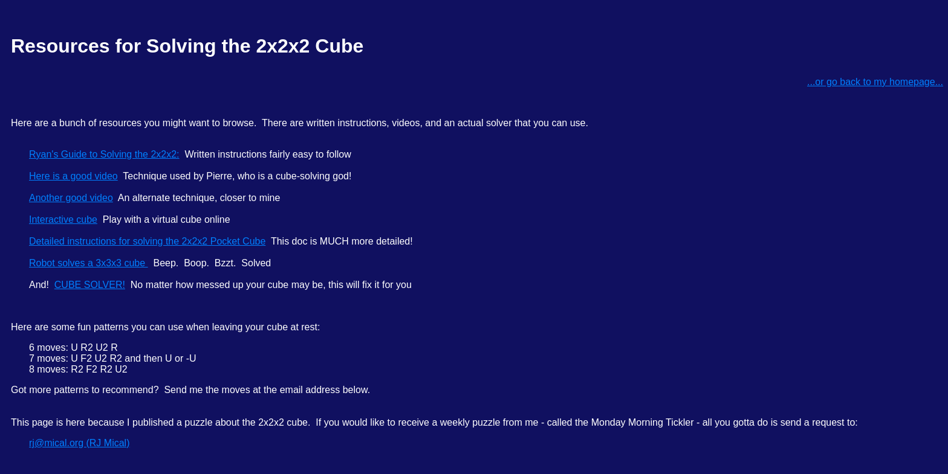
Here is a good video (73, 176)
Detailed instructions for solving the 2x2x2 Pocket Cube (147, 241)
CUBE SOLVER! (89, 285)
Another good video (71, 198)
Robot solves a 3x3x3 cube (88, 263)
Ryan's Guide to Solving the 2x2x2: (104, 154)
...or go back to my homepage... (875, 82)
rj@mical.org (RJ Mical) (79, 443)
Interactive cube (63, 219)
